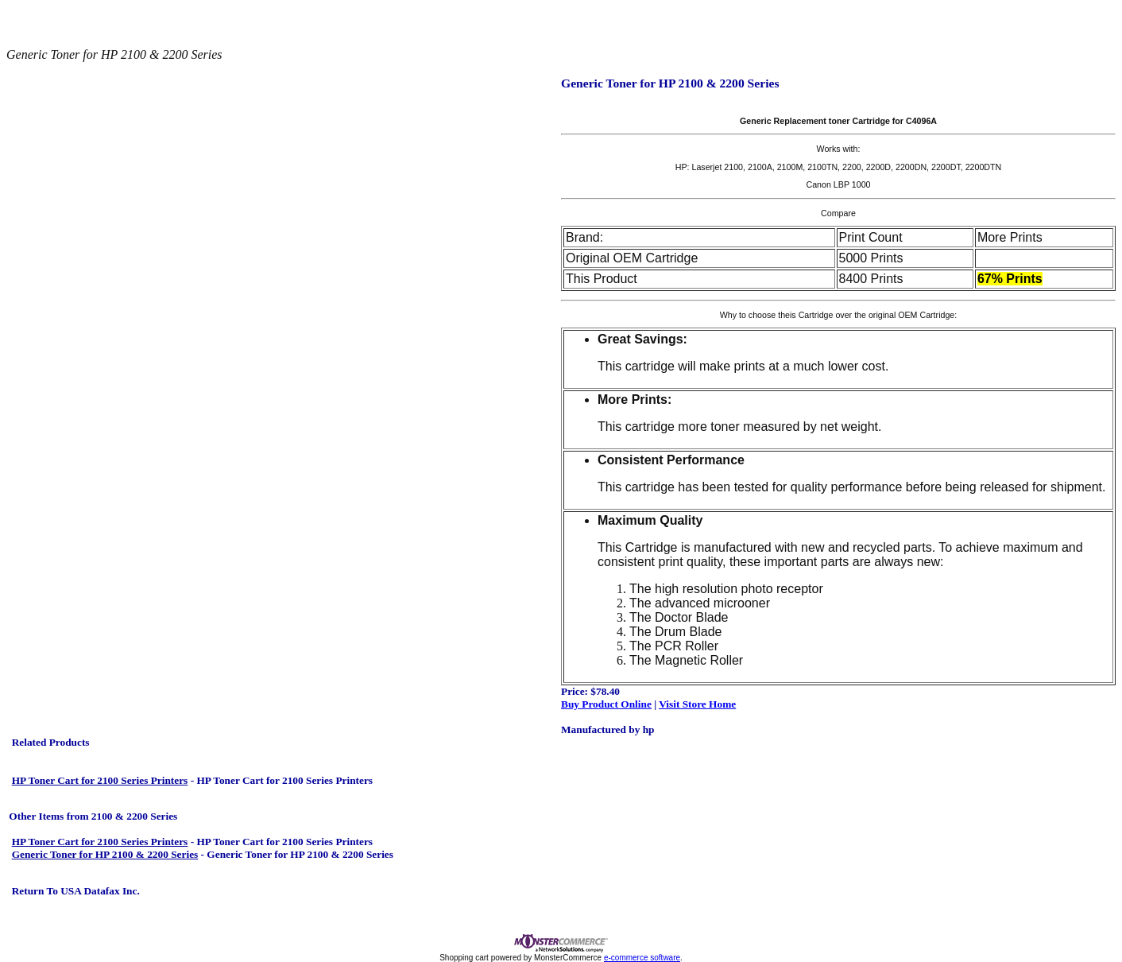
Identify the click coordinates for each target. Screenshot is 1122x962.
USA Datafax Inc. (99, 891)
